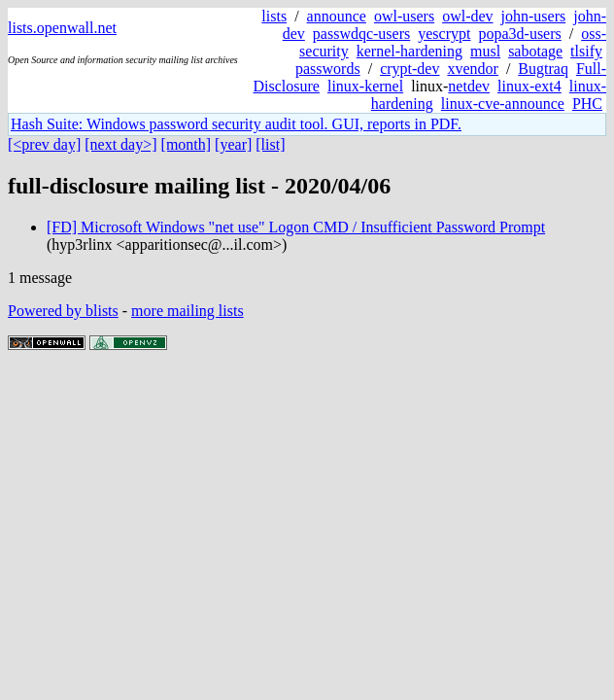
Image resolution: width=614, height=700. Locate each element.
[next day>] (120, 144)
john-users (533, 16)
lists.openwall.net (62, 27)
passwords (327, 68)
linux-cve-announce (502, 103)
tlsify (586, 51)
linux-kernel (365, 86)
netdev (469, 86)
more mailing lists (187, 310)
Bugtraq (543, 68)
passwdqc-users (361, 33)
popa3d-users (519, 33)
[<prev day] (44, 144)
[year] (233, 144)
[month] (186, 144)
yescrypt (444, 33)
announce (336, 16)
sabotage (535, 51)
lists (274, 16)
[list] (270, 144)
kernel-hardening (409, 51)
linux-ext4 (529, 86)
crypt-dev (409, 68)
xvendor (472, 68)
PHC (587, 103)
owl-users (404, 16)
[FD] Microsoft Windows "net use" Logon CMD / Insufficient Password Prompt (296, 227)
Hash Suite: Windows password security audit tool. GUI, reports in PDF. (236, 124)
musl (485, 51)
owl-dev (467, 16)
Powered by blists (63, 310)
